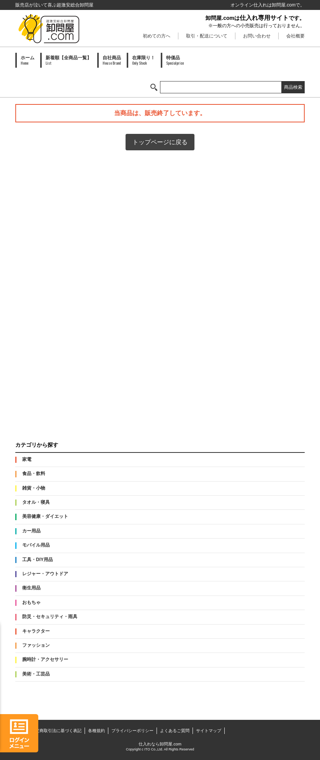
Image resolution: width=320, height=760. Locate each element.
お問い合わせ (257, 36)
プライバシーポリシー (132, 730)
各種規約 (96, 730)
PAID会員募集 (160, 413)
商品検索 (293, 87)
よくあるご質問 (174, 730)
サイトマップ (208, 730)
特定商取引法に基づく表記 (56, 730)
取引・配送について (206, 36)
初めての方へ (156, 36)
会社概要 (295, 36)
